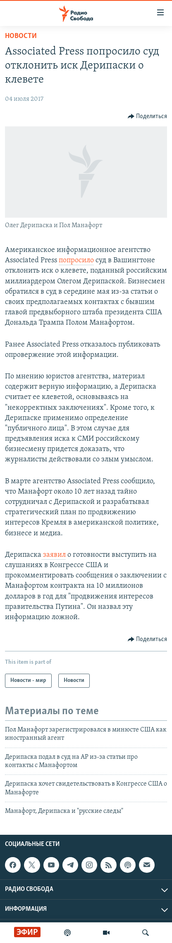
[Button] (147, 116)
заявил (53, 555)
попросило (76, 260)
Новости (21, 36)
